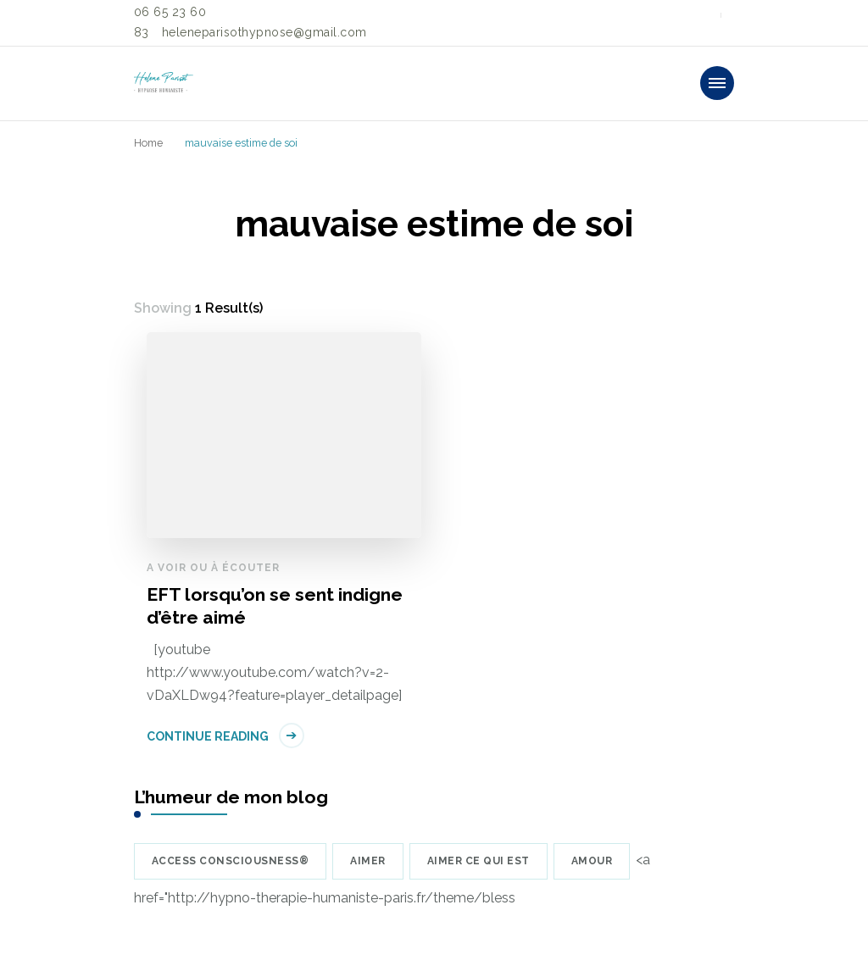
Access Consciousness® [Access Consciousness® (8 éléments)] (230, 861)
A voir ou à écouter (213, 568)
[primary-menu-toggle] (717, 83)
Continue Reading (208, 736)
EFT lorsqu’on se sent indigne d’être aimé (275, 606)
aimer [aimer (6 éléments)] (368, 861)
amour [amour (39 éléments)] (592, 861)
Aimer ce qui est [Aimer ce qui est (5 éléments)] (478, 861)
